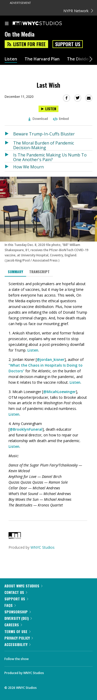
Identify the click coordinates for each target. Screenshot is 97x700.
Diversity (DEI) (18, 618)
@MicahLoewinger (59, 391)
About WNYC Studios (23, 585)
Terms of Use (17, 631)
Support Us (67, 44)
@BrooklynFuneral (26, 429)
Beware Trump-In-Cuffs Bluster (44, 134)
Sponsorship (17, 611)
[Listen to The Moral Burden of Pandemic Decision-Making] (9, 144)
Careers (13, 624)
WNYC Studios (43, 547)
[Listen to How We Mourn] (9, 166)
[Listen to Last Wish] (48, 109)
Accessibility (17, 644)
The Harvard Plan (42, 59)
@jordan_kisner (50, 359)
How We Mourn (28, 167)
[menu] (7, 24)
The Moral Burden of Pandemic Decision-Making (43, 145)
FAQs (10, 605)
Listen (11, 59)
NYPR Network (78, 10)
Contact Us (15, 592)
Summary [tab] (15, 271)
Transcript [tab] (39, 271)
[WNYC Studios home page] (44, 23)
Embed (60, 118)
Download (38, 118)
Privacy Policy (18, 638)
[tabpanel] (48, 394)
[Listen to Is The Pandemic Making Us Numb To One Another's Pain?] (9, 156)
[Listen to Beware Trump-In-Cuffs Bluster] (9, 133)
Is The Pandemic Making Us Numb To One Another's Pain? (50, 157)
